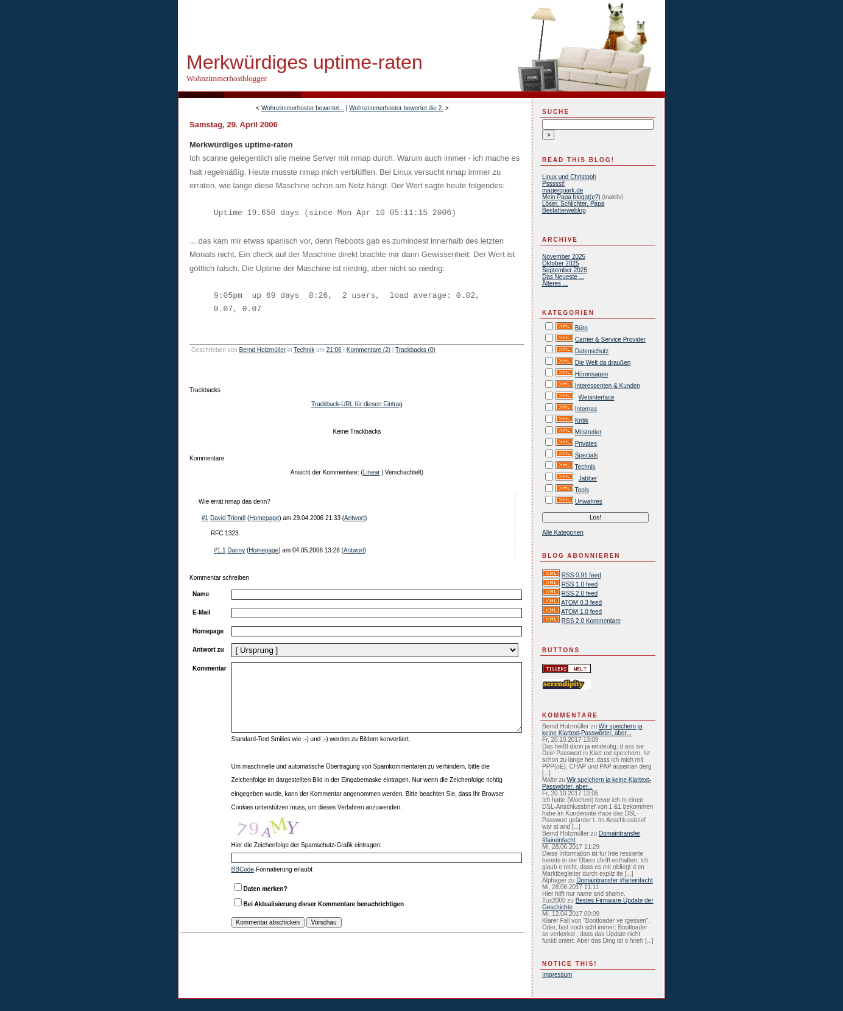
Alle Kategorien (563, 532)
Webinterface (597, 397)
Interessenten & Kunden (607, 385)
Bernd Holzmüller (262, 350)
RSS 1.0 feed (580, 584)
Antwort (354, 518)
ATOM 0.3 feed (581, 602)
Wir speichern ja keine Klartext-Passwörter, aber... (592, 729)
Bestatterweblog (564, 210)
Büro (581, 328)
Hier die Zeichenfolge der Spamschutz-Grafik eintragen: (306, 845)
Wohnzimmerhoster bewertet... (302, 108)
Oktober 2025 (560, 263)
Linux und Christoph (569, 177)
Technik (304, 350)
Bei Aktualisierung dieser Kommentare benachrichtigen (324, 904)
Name (200, 594)
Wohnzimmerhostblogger (226, 78)
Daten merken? (265, 889)
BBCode (242, 869)
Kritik (581, 420)
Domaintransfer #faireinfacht (614, 880)
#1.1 (219, 550)
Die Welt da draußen (603, 362)
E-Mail (201, 612)
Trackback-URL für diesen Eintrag (357, 404)
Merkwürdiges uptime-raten (304, 62)
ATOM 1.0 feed (581, 611)
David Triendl (227, 518)
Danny (236, 550)
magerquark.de (562, 190)
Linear (371, 472)
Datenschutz (592, 351)
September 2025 (564, 270)
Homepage (264, 518)
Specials (586, 455)
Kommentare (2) (368, 350)
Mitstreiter (588, 432)
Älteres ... (555, 283)
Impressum (557, 974)
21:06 (334, 350)
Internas (586, 409)
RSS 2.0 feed (580, 593)
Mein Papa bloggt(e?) (571, 197)
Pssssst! (553, 183)
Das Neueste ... (563, 276)
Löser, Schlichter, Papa (573, 203)
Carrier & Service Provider (610, 339)
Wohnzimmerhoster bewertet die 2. (396, 108)
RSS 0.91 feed (581, 575)
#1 (205, 518)
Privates (586, 443)
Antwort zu (208, 649)
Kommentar (209, 668)
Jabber (588, 478)
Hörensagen (591, 374)
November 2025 (563, 256)
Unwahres (588, 501)
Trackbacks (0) (415, 350)
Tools (582, 490)
